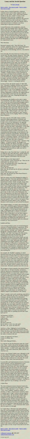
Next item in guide (13, 7)
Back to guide (4, 7)
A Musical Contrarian (6, 433)
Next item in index (5, 8)
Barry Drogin (15, 4)
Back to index (23, 7)
